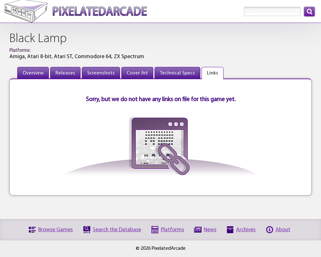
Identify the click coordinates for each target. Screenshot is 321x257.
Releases (65, 73)
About (283, 229)
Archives (245, 229)
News (210, 229)
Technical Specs (177, 73)
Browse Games (55, 229)
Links (212, 73)
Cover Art (137, 73)
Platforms (172, 229)
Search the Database (117, 229)
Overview (33, 73)
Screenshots (101, 73)
